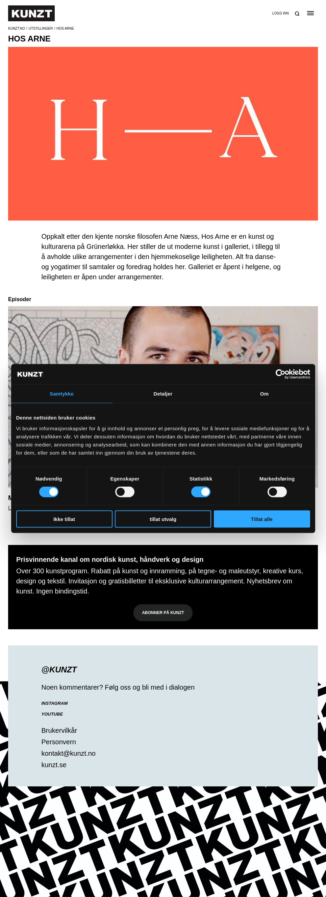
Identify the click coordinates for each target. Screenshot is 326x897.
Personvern (59, 742)
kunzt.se (54, 765)
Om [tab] (264, 394)
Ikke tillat (64, 519)
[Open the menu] (310, 13)
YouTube (52, 714)
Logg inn (280, 13)
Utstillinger (41, 28)
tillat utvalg (163, 519)
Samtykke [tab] (62, 394)
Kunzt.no (16, 28)
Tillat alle (262, 519)
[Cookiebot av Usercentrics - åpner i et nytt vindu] (280, 374)
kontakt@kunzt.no (69, 753)
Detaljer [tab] (163, 394)
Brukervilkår (59, 730)
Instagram (55, 703)
